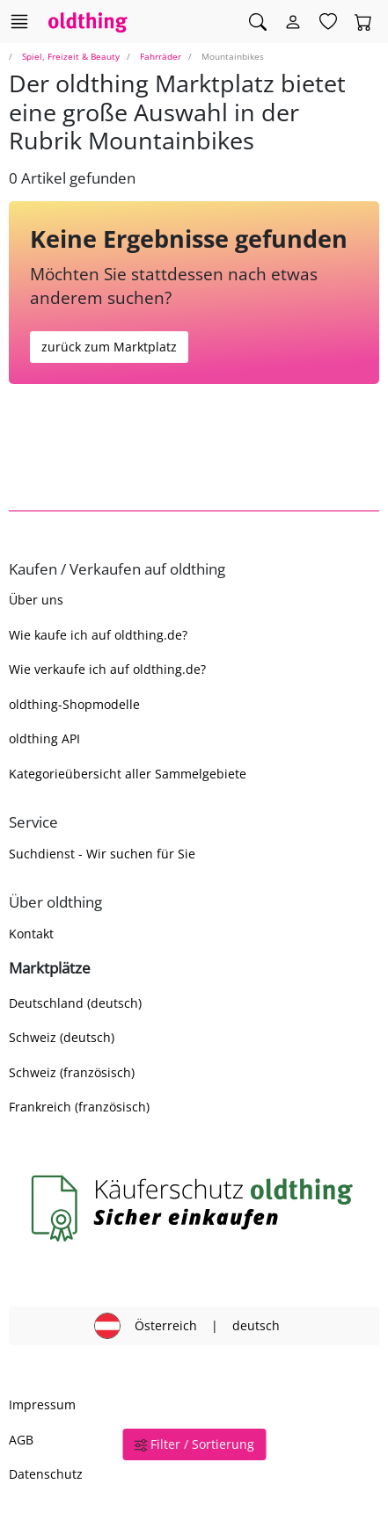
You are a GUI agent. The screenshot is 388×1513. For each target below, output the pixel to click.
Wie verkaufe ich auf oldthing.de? (107, 669)
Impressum (42, 1404)
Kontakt (31, 933)
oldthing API (44, 738)
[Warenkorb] (363, 22)
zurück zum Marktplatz (109, 346)
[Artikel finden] (258, 22)
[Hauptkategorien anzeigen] (19, 21)
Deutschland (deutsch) (75, 1003)
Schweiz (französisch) (72, 1072)
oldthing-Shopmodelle (74, 704)
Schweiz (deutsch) (61, 1037)
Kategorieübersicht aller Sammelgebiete (127, 773)
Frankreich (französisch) (79, 1106)
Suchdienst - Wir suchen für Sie (102, 853)
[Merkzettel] (328, 22)
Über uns (36, 599)
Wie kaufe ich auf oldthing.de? (98, 634)
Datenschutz (46, 1474)
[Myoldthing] (293, 22)
